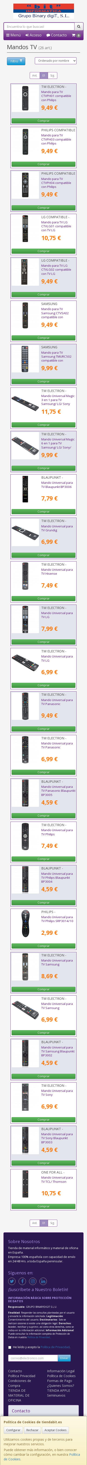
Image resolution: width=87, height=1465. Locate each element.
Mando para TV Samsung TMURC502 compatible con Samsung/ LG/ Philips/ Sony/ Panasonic (57, 360)
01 (43, 75)
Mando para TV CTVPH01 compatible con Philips (56, 96)
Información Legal (60, 1371)
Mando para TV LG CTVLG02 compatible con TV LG (56, 269)
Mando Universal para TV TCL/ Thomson (57, 1179)
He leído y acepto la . (41, 1347)
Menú (13, 35)
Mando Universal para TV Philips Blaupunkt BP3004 (57, 878)
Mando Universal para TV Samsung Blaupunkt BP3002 (57, 1051)
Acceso (34, 35)
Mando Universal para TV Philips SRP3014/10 (57, 919)
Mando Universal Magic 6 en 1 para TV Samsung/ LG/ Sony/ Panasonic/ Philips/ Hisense (57, 447)
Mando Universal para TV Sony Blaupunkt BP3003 (57, 1138)
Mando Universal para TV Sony (57, 1093)
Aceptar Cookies (55, 1430)
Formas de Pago (59, 1380)
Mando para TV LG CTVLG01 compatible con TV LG (56, 226)
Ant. (34, 75)
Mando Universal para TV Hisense (57, 571)
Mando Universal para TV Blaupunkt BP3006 (57, 485)
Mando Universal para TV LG (57, 615)
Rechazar (32, 1430)
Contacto (56, 35)
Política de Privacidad (38, 1337)
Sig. (52, 75)
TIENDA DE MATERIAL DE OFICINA (18, 1395)
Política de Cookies (61, 1376)
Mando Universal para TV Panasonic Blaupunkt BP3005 (58, 791)
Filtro (16, 61)
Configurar (13, 1430)
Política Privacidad (21, 1376)
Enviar (64, 1358)
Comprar (44, 121)
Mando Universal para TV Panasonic (57, 702)
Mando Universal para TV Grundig (57, 528)
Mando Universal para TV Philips (57, 832)
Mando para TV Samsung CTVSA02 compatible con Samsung (55, 315)
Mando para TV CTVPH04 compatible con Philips (56, 183)
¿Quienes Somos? (60, 1385)
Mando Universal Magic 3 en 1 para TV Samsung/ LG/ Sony (57, 400)
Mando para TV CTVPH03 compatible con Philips (56, 139)
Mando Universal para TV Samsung (57, 962)
